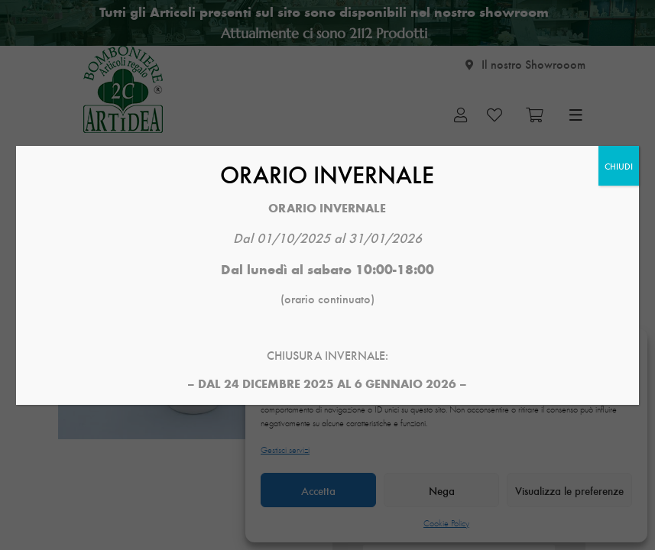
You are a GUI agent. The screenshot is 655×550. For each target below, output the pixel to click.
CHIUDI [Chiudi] (619, 166)
